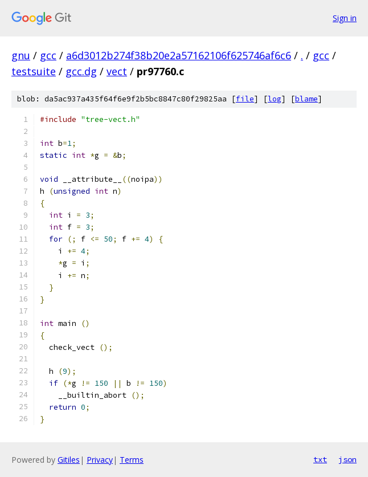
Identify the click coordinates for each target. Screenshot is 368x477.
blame (306, 99)
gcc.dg (81, 71)
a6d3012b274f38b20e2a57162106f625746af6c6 (178, 55)
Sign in (345, 18)
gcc (48, 55)
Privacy (100, 459)
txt (320, 459)
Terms (132, 459)
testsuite (33, 71)
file (245, 99)
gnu (20, 55)
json (347, 459)
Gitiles (69, 459)
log (274, 99)
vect (117, 71)
